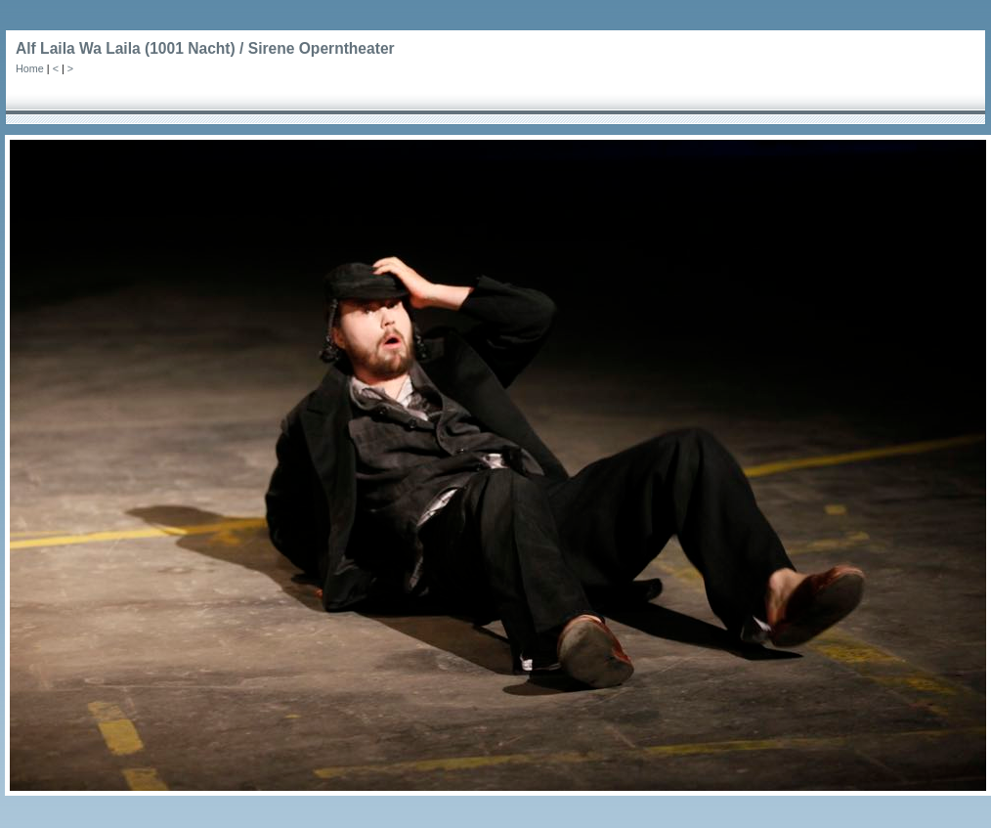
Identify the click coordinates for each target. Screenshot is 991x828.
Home (30, 68)
